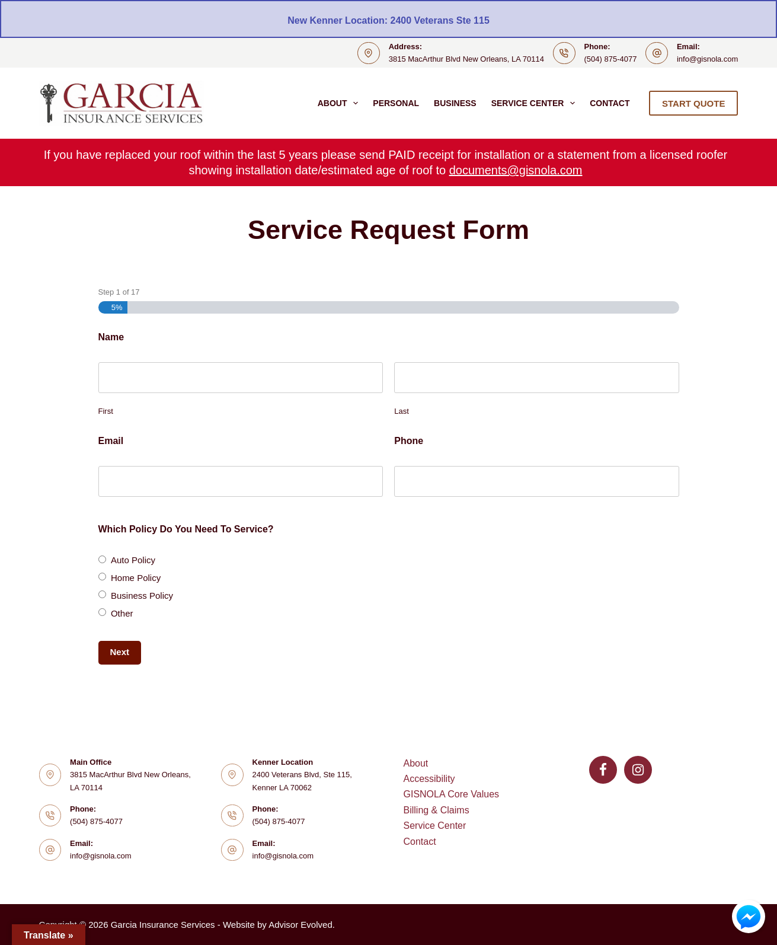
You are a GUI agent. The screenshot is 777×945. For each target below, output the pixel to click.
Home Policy (136, 578)
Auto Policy (133, 560)
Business (455, 103)
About (340, 103)
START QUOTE (693, 103)
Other (122, 613)
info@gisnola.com (707, 59)
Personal (396, 103)
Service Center (535, 103)
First (105, 411)
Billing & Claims (436, 810)
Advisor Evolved (300, 925)
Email (111, 441)
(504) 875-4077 (610, 59)
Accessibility (429, 779)
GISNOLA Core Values (451, 794)
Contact (609, 103)
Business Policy (142, 595)
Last (401, 411)
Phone (408, 441)
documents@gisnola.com (516, 170)
